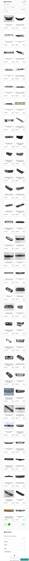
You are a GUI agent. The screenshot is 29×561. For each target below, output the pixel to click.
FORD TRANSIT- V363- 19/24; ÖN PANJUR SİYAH (9, 296)
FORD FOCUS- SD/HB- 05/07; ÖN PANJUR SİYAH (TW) (20, 500)
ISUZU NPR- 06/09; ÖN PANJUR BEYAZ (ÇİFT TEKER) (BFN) (20, 109)
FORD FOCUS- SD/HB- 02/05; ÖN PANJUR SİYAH (20, 517)
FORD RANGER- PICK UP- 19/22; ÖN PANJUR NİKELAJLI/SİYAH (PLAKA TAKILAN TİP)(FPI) (9, 381)
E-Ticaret (13, 560)
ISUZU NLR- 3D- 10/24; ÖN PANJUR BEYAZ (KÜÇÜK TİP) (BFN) (9, 42)
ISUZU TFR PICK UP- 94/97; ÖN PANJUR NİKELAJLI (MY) (8, 92)
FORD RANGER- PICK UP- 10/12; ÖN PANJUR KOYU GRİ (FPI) (20, 347)
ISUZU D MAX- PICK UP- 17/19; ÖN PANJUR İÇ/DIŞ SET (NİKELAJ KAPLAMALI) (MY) (9, 161)
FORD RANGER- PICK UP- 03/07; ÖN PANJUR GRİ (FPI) (20, 381)
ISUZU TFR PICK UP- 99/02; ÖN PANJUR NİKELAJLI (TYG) (8, 59)
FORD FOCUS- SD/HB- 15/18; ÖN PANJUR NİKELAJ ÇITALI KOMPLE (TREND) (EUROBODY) (9, 466)
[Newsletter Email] (14, 538)
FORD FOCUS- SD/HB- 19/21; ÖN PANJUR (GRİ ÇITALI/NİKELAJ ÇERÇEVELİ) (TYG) (20, 432)
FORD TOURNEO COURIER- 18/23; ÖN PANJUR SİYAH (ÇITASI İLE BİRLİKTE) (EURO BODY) (9, 229)
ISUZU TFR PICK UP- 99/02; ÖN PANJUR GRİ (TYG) (20, 42)
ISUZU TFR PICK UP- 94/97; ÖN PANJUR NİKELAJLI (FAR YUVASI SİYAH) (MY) (20, 92)
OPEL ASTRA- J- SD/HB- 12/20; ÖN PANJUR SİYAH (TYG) (9, 25)
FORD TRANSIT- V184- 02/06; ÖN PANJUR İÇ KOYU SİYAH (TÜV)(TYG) (9, 279)
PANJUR (13, 7)
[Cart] (24, 2)
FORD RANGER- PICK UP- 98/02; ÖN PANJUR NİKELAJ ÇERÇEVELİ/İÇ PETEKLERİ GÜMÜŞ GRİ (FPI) (9, 398)
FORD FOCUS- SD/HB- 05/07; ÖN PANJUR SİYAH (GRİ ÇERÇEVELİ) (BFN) (20, 483)
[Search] (18, 4)
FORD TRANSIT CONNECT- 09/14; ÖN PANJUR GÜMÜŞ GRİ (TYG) (20, 245)
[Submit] (24, 538)
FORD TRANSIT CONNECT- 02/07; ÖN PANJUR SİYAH (20, 262)
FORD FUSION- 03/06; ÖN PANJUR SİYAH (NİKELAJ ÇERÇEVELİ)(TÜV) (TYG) (20, 415)
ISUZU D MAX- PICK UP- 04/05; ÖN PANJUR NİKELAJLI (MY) (9, 211)
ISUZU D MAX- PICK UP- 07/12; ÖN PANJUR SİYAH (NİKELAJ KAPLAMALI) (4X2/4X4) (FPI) (20, 178)
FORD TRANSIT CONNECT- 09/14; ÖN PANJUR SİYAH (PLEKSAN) (9, 262)
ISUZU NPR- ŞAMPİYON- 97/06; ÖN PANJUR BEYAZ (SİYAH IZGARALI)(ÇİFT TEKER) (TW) (20, 127)
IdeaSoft (11, 560)
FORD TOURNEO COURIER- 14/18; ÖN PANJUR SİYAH (20, 228)
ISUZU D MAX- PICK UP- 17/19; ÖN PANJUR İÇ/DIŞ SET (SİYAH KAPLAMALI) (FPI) (20, 144)
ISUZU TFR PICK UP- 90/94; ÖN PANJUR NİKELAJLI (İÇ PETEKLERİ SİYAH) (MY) (20, 76)
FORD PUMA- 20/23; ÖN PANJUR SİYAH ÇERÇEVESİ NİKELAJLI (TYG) (9, 245)
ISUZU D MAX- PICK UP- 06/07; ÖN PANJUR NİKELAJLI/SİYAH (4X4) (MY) (9, 194)
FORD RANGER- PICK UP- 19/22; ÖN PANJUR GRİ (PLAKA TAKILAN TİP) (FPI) (20, 364)
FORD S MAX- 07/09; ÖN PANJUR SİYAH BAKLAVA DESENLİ (9, 449)
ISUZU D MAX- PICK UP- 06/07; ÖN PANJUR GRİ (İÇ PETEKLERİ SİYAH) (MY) (20, 194)
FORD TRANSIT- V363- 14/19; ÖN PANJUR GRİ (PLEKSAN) (20, 296)
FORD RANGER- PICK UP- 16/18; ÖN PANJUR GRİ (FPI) (20, 313)
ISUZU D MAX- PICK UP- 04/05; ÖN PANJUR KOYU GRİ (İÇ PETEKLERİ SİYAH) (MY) (20, 212)
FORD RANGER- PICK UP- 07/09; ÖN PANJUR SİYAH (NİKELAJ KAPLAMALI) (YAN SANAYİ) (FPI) (8, 364)
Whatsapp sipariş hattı (24, 559)
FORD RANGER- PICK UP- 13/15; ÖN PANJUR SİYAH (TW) (20, 330)
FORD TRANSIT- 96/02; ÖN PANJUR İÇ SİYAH (20, 279)
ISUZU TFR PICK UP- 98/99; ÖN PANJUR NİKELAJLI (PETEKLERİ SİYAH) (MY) (20, 59)
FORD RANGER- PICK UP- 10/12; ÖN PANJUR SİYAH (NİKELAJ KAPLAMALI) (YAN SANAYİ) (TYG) (8, 347)
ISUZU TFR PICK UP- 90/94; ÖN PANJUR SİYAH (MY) (8, 109)
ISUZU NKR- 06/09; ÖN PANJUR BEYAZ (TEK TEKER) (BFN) (8, 126)
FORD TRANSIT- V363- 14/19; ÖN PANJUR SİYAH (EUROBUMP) (9, 313)
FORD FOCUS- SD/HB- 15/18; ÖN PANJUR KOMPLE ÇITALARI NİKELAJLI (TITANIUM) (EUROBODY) (20, 449)
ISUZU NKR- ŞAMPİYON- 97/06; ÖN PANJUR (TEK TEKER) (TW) (9, 143)
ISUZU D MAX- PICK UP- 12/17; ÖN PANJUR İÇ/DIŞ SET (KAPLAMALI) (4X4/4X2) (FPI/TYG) (20, 161)
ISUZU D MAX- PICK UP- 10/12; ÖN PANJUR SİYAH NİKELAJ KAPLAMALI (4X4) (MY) (9, 178)
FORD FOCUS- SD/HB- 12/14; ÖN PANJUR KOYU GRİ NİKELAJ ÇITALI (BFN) (9, 483)
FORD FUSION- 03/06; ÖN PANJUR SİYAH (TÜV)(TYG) (9, 432)
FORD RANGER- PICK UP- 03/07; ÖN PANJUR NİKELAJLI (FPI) (20, 398)
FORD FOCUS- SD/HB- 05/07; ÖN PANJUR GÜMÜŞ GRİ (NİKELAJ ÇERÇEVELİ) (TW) (9, 500)
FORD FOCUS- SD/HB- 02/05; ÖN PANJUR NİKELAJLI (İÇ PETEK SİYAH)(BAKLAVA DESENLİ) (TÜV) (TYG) (9, 517)
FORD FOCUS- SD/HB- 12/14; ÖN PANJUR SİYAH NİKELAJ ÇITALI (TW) (20, 466)
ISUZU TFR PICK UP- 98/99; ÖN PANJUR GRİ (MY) (8, 76)
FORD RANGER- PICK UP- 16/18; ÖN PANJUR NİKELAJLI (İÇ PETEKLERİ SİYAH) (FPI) (9, 331)
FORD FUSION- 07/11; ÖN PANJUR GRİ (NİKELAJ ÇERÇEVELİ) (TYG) (9, 415)
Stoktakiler (6, 9)
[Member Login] (23, 2)
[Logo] (7, 2)
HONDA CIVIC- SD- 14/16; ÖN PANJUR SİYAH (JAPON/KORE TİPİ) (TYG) (20, 25)
